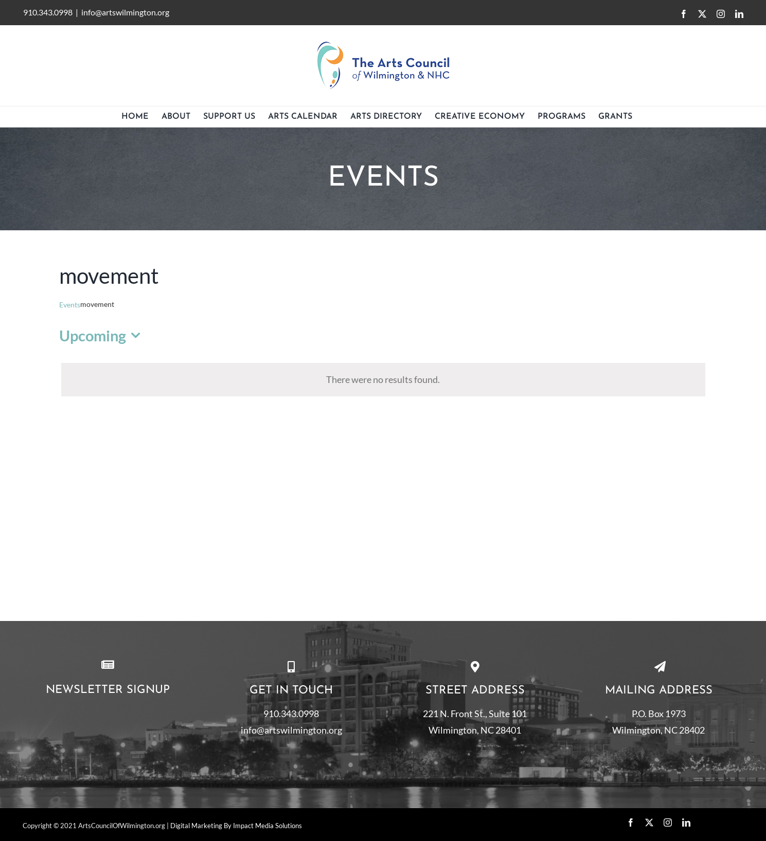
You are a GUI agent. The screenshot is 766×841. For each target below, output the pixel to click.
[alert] (383, 379)
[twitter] (649, 822)
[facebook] (631, 822)
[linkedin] (686, 822)
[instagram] (668, 822)
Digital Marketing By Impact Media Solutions (236, 825)
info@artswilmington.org (125, 12)
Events (69, 304)
